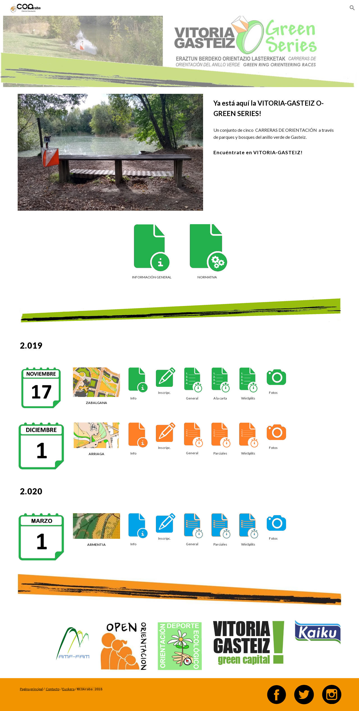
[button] (352, 8)
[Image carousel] (110, 152)
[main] (276, 108)
